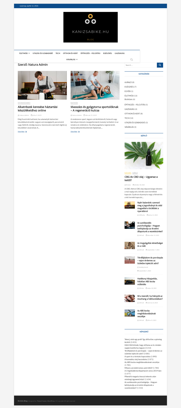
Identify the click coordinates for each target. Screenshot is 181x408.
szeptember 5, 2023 (144, 269)
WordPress (51, 400)
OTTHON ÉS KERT (70, 53)
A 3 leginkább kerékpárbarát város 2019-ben (143, 369)
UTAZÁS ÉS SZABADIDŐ (42, 53)
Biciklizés (128, 98)
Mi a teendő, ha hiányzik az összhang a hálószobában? (150, 296)
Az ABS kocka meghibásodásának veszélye (146, 312)
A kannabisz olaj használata (136, 358)
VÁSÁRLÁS (131, 53)
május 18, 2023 (151, 287)
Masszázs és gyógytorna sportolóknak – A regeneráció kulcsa (94, 107)
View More (21, 130)
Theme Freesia (41, 400)
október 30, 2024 (139, 183)
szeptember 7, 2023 (152, 248)
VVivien (140, 287)
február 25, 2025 (90, 114)
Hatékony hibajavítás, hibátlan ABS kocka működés (147, 280)
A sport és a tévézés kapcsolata (137, 355)
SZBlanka (141, 214)
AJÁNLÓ (128, 81)
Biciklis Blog (22, 400)
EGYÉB (128, 90)
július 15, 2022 (151, 319)
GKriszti (140, 234)
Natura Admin (23, 114)
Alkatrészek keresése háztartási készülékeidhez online (37, 107)
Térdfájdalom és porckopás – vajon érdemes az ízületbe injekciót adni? (150, 259)
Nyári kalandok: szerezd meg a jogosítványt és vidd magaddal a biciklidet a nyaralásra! (149, 205)
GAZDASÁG (119, 53)
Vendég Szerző (142, 266)
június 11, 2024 (152, 214)
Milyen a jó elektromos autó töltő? (138, 367)
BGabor (128, 183)
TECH (57, 53)
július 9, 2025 (36, 114)
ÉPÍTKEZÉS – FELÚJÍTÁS (90, 53)
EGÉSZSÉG (107, 53)
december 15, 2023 (152, 234)
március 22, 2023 (152, 301)
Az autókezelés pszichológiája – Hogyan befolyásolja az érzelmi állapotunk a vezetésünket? (150, 226)
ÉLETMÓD (23, 53)
